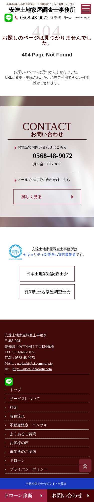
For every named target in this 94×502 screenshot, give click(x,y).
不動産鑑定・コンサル (28, 425)
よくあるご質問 (23, 434)
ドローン (17, 460)
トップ (15, 390)
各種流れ (17, 416)
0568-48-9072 (34, 17)
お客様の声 (19, 443)
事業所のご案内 (23, 452)
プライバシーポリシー (28, 469)
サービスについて (25, 399)
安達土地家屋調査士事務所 (42, 10)
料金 (13, 407)
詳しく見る (32, 197)
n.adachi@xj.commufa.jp (35, 363)
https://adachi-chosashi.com (32, 369)
